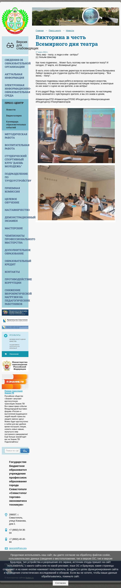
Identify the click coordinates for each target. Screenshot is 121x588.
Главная (40, 30)
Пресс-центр (14, 103)
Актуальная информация (14, 75)
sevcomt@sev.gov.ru (19, 548)
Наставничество (16, 210)
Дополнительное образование (16, 251)
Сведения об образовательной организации (16, 63)
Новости (10, 109)
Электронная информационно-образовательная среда (16, 90)
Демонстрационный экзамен (16, 219)
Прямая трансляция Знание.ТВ (14, 392)
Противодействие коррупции (16, 280)
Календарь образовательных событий (16, 124)
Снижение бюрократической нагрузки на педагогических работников (16, 297)
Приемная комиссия (12, 189)
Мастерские (14, 228)
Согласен (60, 583)
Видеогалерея (14, 115)
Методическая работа (16, 135)
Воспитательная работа (16, 146)
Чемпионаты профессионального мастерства (16, 239)
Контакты (12, 271)
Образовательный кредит (16, 262)
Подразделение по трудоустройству (16, 177)
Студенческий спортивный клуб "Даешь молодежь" (16, 161)
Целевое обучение (12, 200)
